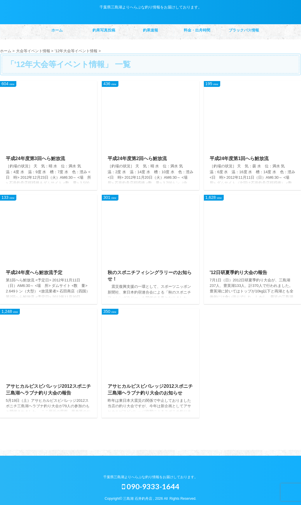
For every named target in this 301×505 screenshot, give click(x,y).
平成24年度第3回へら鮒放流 (35, 158)
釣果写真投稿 (103, 30)
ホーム (57, 30)
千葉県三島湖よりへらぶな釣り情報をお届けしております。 (150, 477)
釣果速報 (150, 30)
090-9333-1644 (150, 486)
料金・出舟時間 (197, 30)
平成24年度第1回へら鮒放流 (239, 158)
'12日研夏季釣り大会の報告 (238, 272)
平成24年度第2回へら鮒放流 (137, 158)
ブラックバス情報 (244, 30)
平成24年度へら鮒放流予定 (34, 272)
